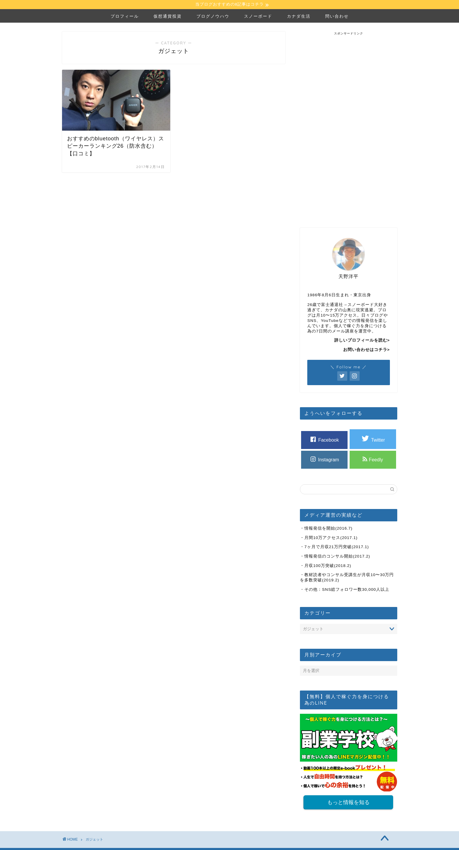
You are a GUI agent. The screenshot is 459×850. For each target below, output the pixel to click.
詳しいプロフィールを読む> (362, 341)
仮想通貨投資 (167, 16)
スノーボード (258, 16)
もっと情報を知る (348, 803)
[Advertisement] (348, 124)
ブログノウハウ (212, 16)
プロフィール (125, 16)
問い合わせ (337, 16)
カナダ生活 (299, 16)
